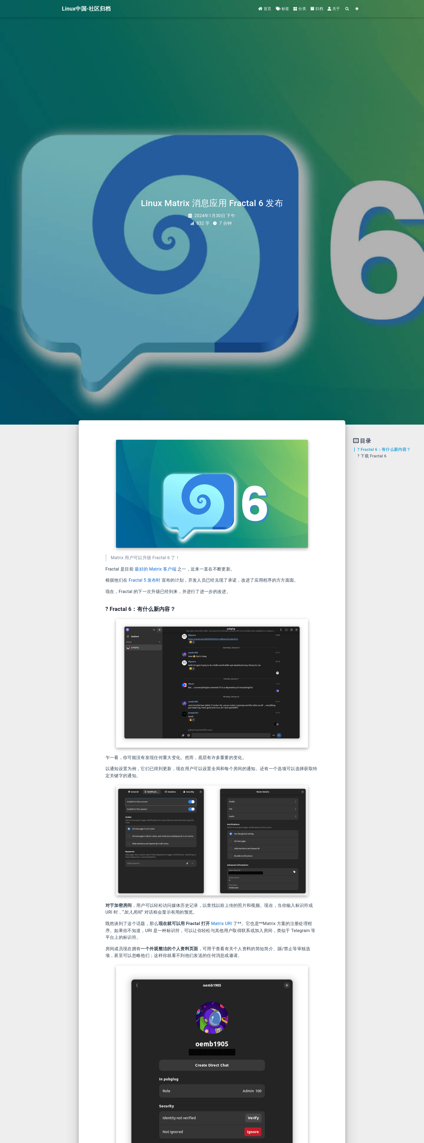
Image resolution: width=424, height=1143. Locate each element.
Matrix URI (221, 923)
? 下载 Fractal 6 (372, 456)
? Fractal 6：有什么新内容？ (384, 449)
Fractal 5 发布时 (145, 580)
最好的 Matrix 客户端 (155, 569)
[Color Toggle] (357, 9)
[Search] (347, 9)
